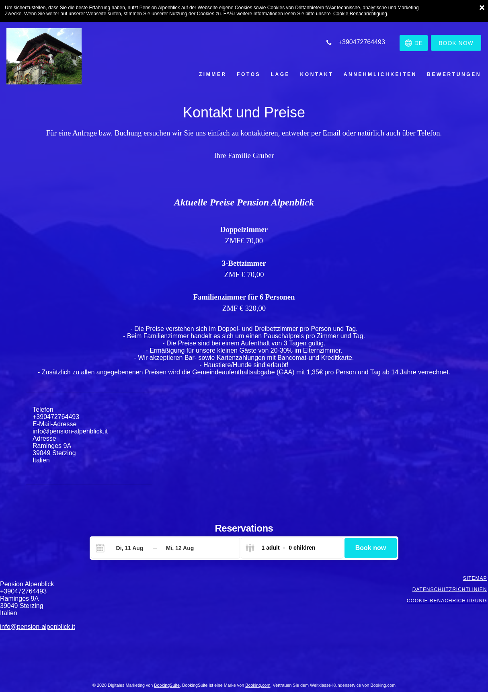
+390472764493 (56, 416)
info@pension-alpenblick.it (70, 431)
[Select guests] (280, 548)
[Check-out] (179, 548)
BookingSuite (167, 685)
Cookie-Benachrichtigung (360, 13)
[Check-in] (123, 548)
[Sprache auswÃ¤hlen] (411, 43)
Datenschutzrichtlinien (450, 589)
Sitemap (476, 578)
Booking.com (257, 685)
